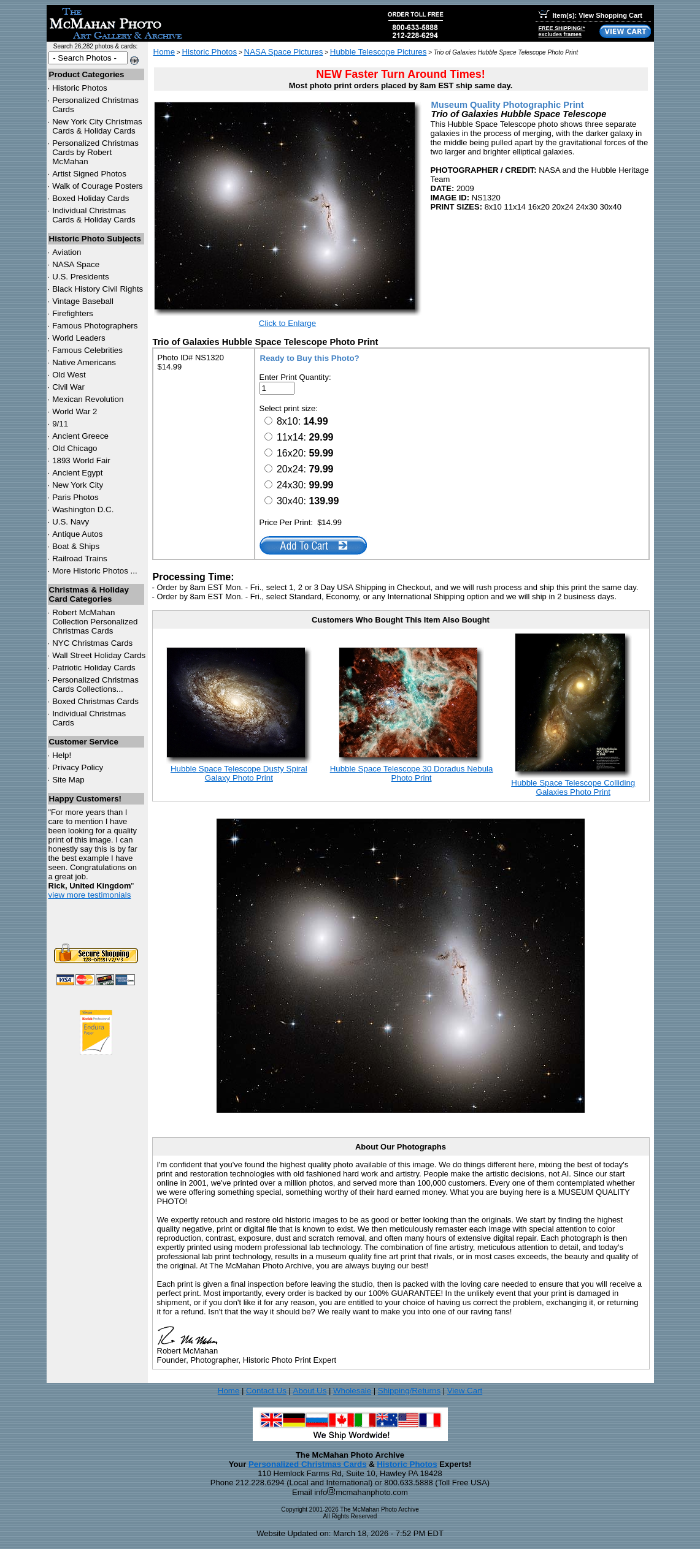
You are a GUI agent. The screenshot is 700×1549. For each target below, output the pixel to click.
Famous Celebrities (87, 350)
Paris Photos (75, 497)
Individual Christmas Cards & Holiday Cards (94, 215)
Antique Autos (77, 534)
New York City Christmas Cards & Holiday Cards (97, 126)
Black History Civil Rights (97, 289)
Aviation (66, 252)
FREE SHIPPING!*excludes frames (562, 31)
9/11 (60, 423)
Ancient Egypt (77, 472)
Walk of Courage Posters (97, 186)
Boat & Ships (75, 546)
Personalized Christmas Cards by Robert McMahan (95, 152)
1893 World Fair (81, 460)
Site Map (68, 779)
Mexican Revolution (87, 399)
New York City (77, 485)
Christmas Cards (92, 643)
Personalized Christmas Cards (307, 1464)
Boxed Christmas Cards (95, 701)
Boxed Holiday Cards (90, 198)
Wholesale (352, 1390)
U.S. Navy (70, 521)
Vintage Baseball (82, 301)
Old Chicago (74, 448)
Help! (61, 755)
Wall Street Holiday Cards (98, 655)
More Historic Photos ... (94, 570)
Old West (69, 374)
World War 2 (74, 411)
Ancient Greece (80, 436)
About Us (310, 1390)
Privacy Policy (77, 767)
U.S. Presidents (80, 276)
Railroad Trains (79, 558)
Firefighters (72, 313)
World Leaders (78, 338)
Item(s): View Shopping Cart (590, 15)
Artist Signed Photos (89, 173)
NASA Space (75, 264)
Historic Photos (79, 88)
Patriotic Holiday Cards (94, 667)
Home (164, 51)
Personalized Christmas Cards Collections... (95, 684)
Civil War (68, 387)
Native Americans (84, 362)
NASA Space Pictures (283, 51)
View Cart (465, 1390)
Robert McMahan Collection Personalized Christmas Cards (94, 621)
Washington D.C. (82, 509)
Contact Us (266, 1390)
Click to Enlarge (287, 323)
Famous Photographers (94, 325)
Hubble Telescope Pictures (378, 51)
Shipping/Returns (409, 1390)
